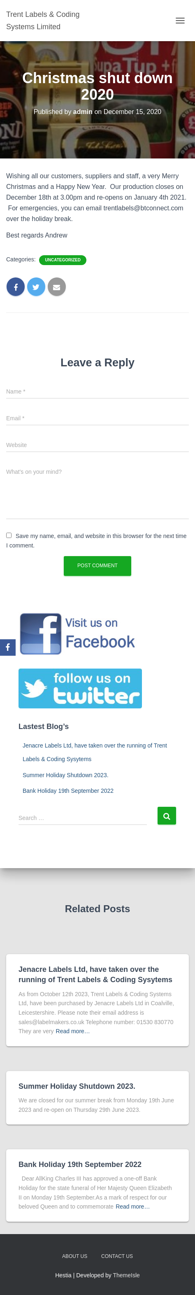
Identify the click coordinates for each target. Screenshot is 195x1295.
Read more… (73, 1031)
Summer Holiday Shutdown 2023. (66, 775)
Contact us (117, 1256)
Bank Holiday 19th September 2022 (68, 790)
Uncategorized (62, 260)
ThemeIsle (126, 1275)
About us (74, 1256)
